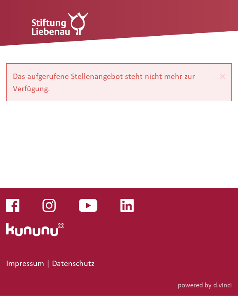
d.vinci (222, 285)
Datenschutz (73, 263)
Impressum (26, 263)
